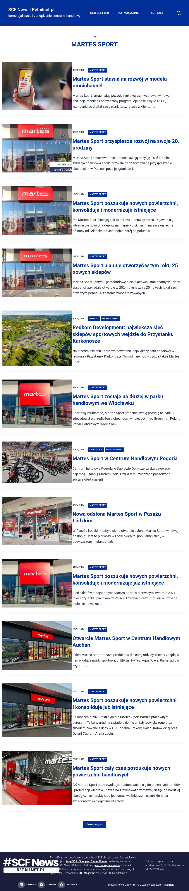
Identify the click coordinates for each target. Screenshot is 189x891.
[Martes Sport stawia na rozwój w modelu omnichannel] (36, 88)
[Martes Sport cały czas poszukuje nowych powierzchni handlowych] (36, 800)
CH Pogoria (100, 456)
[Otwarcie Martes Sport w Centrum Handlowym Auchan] (36, 668)
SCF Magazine (131, 13)
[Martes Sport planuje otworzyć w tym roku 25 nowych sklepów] (36, 281)
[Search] (179, 13)
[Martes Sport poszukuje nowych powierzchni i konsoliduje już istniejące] (36, 733)
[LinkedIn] (27, 884)
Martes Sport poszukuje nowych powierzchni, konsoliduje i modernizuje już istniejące (126, 596)
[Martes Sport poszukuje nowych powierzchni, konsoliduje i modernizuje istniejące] (36, 216)
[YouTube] (47, 884)
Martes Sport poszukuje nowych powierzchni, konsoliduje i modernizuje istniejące (122, 210)
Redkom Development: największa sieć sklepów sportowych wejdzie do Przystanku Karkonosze (127, 341)
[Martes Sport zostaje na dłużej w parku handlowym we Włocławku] (36, 412)
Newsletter (99, 13)
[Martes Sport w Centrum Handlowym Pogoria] (36, 474)
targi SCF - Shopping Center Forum (86, 861)
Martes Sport (102, 70)
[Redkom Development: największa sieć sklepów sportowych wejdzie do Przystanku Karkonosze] (36, 347)
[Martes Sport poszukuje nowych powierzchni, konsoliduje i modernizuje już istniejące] (36, 602)
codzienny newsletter (107, 865)
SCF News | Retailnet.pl (31, 9)
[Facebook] (68, 884)
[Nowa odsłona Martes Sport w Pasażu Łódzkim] (36, 537)
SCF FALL (160, 13)
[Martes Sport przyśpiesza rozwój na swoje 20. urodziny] (36, 150)
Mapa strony (115, 884)
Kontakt (170, 884)
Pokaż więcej (94, 844)
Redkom (98, 325)
